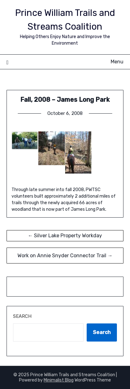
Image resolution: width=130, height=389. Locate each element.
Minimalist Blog (59, 380)
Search (22, 316)
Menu (117, 62)
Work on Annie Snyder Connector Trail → (65, 256)
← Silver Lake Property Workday (65, 236)
